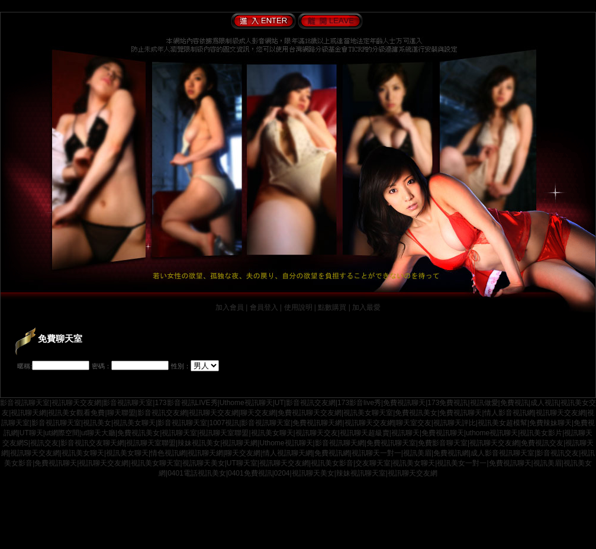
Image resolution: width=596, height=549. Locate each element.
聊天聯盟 (121, 413)
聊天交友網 (258, 413)
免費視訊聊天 (404, 403)
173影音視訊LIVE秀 (185, 403)
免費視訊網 (332, 453)
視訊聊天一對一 (376, 453)
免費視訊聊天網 (317, 423)
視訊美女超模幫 (502, 423)
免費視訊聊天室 (391, 443)
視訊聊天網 (28, 413)
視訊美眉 (417, 453)
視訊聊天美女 (203, 463)
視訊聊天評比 (454, 423)
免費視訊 (514, 403)
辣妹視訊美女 (199, 443)
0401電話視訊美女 (196, 473)
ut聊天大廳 (98, 433)
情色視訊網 (168, 453)
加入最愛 (366, 307)
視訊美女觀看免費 (76, 413)
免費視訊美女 (416, 413)
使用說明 (298, 307)
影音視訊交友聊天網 (92, 443)
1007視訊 (224, 423)
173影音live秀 (359, 403)
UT (279, 403)
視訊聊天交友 (316, 433)
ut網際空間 (62, 433)
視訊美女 (97, 423)
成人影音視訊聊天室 (502, 453)
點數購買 (332, 307)
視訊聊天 (405, 433)
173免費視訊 (447, 403)
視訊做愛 (484, 403)
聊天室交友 (413, 423)
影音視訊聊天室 (25, 403)
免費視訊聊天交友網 (310, 413)
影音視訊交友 (557, 453)
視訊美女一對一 (462, 463)
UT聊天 (31, 433)
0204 (282, 473)
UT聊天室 (242, 463)
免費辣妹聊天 (550, 423)
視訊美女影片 (541, 433)
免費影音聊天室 (443, 443)
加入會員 (229, 307)
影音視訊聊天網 (340, 443)
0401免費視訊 (250, 473)
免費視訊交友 (542, 443)
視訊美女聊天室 (368, 413)
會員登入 (264, 307)
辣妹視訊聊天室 (361, 473)
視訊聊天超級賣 (364, 433)
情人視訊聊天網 (288, 453)
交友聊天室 (373, 463)
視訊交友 (44, 443)
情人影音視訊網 (509, 413)
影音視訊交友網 (311, 403)
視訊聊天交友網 (76, 403)
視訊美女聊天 (134, 423)
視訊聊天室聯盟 (224, 433)
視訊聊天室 (179, 433)
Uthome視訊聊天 (246, 403)
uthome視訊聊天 (492, 433)
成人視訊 (544, 403)
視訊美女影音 (332, 463)
